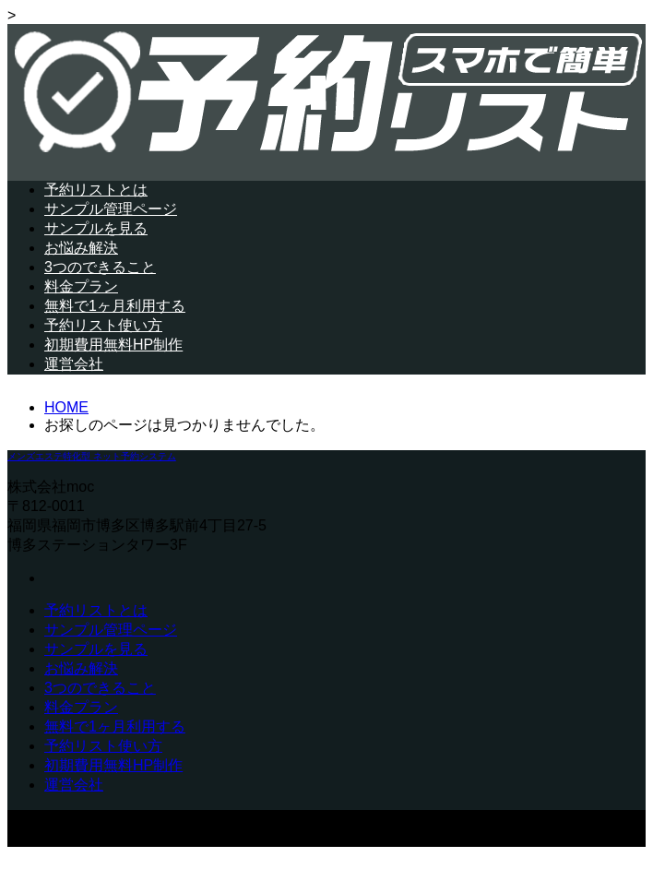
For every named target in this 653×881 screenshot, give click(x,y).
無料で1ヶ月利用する (114, 306)
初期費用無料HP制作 (113, 344)
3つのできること (100, 267)
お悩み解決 (81, 248)
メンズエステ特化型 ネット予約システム (91, 456)
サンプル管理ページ (110, 209)
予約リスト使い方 (103, 325)
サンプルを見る (96, 228)
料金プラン (81, 286)
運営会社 (73, 364)
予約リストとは (96, 189)
